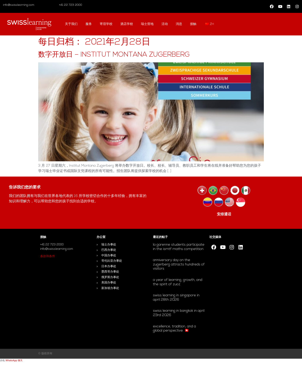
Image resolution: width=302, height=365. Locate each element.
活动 (164, 24)
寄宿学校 (106, 24)
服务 (88, 24)
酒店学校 (126, 24)
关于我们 (71, 24)
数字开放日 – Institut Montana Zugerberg (114, 54)
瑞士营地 (147, 24)
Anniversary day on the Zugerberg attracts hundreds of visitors (179, 264)
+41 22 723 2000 (70, 5)
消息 (179, 24)
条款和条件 (47, 256)
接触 (193, 24)
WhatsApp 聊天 (13, 360)
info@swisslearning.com (18, 5)
